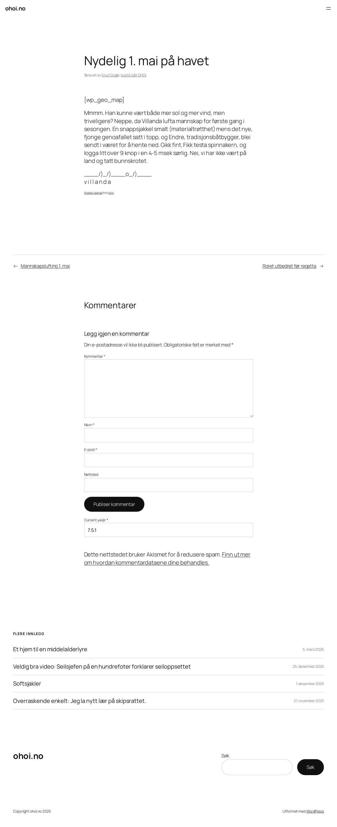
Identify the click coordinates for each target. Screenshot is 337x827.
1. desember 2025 (310, 683)
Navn (89, 424)
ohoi (111, 193)
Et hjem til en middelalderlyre (50, 649)
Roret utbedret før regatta (289, 266)
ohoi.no (15, 8)
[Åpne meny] (328, 8)
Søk (225, 755)
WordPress (315, 811)
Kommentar (94, 356)
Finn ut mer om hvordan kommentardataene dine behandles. (167, 558)
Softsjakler (27, 683)
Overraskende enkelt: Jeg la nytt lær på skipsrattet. (79, 701)
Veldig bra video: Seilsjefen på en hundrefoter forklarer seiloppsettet (102, 666)
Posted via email (93, 193)
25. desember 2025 (308, 666)
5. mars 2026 (313, 649)
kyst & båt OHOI (133, 75)
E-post (90, 449)
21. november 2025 (309, 700)
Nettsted (91, 474)
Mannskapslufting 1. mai (45, 266)
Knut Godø (110, 75)
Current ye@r (96, 519)
